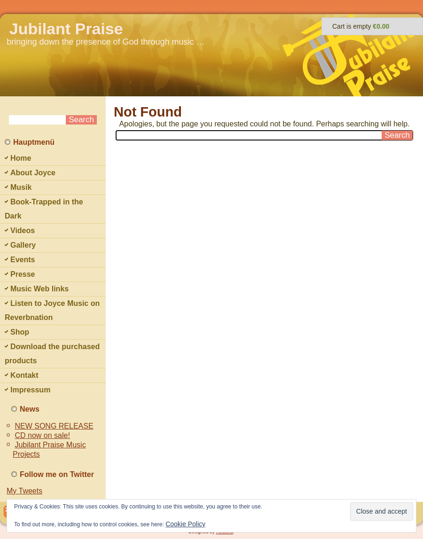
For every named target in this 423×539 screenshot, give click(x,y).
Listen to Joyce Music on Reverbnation (52, 310)
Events (22, 260)
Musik (20, 187)
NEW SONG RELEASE (54, 426)
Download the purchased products (52, 354)
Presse (22, 274)
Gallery (23, 245)
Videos (22, 230)
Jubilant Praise (66, 29)
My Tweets (24, 491)
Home (20, 158)
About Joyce (32, 173)
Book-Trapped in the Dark (44, 209)
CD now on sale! (42, 435)
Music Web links (39, 289)
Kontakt (24, 375)
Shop (19, 332)
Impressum (30, 390)
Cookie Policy (185, 524)
